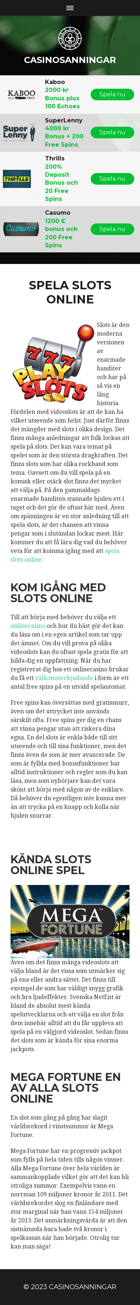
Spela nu (112, 94)
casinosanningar (70, 60)
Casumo (57, 212)
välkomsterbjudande (64, 678)
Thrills (55, 158)
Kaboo (55, 82)
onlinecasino (28, 625)
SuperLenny (64, 120)
